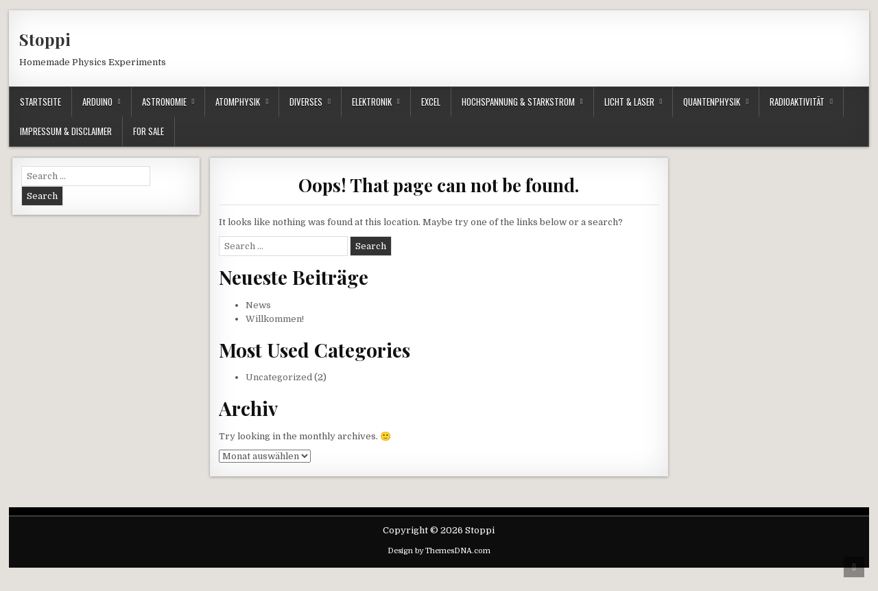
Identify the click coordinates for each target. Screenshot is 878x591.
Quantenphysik (711, 101)
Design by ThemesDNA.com (439, 550)
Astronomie (164, 101)
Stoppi (45, 39)
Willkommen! (275, 319)
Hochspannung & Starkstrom (518, 101)
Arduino (97, 101)
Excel (430, 101)
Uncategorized (279, 377)
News (258, 305)
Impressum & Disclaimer (66, 131)
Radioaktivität (797, 101)
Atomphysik (237, 101)
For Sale (148, 131)
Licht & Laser (629, 101)
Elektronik (372, 101)
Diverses (305, 101)
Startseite (40, 101)
